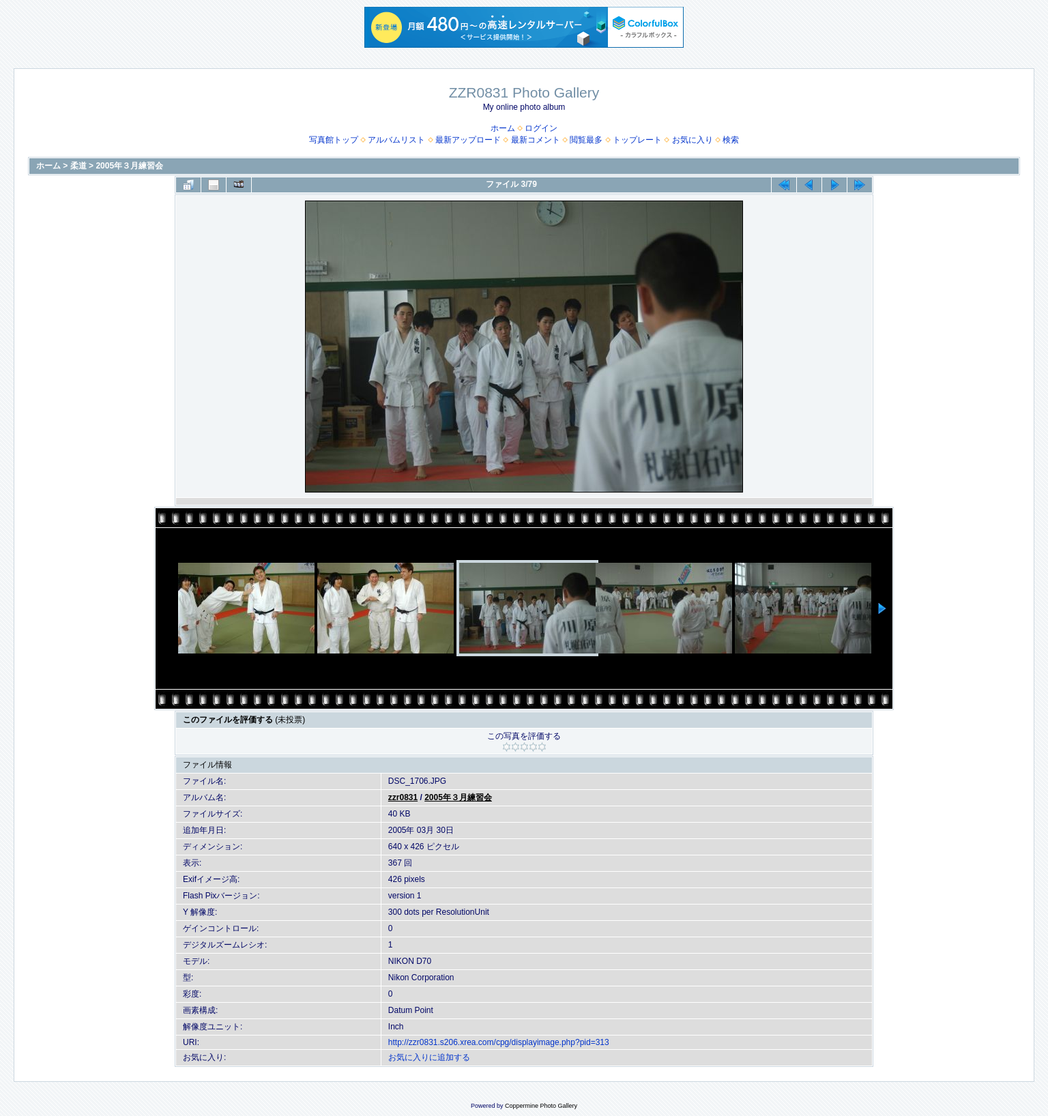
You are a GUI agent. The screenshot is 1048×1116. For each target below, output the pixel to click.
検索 (731, 140)
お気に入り (692, 140)
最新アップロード (468, 140)
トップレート (637, 140)
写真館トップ (333, 140)
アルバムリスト (396, 140)
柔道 (78, 166)
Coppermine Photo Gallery (541, 1105)
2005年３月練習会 (129, 166)
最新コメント (535, 140)
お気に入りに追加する (429, 1057)
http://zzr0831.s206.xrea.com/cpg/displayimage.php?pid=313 (498, 1042)
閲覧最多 (586, 140)
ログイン (541, 128)
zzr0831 (403, 797)
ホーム (503, 128)
